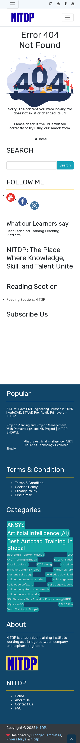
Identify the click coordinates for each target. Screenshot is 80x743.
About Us (22, 700)
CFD (70, 554)
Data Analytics (63, 559)
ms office (67, 564)
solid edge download (59, 574)
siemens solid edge (20, 574)
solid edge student (60, 584)
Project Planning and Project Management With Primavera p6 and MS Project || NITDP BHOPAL (37, 428)
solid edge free (63, 579)
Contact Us (24, 704)
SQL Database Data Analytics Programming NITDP (39, 599)
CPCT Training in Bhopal (22, 559)
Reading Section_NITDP (25, 300)
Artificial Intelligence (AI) (38, 533)
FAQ (18, 708)
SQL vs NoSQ (15, 604)
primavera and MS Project (23, 569)
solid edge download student (26, 579)
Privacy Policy (26, 491)
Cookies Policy (26, 487)
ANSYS (16, 525)
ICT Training (44, 564)
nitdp (35, 739)
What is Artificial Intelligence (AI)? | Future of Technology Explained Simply (39, 445)
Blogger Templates (46, 735)
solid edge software (20, 584)
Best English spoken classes (25, 554)
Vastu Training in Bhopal (22, 609)
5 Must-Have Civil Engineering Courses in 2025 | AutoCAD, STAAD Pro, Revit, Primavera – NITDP (39, 412)
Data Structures (17, 564)
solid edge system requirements (28, 589)
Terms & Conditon (29, 483)
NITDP (41, 728)
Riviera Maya (16, 739)
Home (42, 139)
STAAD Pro (66, 604)
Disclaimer (23, 495)
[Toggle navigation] (13, 4)
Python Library (63, 569)
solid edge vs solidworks (23, 594)
